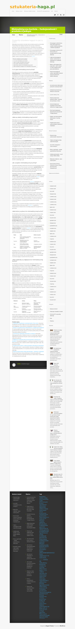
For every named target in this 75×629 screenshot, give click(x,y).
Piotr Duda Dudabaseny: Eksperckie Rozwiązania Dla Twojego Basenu (56, 112)
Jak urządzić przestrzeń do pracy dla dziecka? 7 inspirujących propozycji (31, 564)
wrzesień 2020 (53, 260)
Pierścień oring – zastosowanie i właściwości (16, 499)
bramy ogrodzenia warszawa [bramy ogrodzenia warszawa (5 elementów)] (42, 505)
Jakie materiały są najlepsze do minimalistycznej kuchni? (25, 68)
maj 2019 (52, 283)
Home (13, 11)
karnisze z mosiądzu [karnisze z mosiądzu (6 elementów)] (42, 548)
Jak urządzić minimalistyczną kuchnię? (21, 65)
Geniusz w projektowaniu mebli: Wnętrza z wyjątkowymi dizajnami (28, 329)
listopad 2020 (53, 254)
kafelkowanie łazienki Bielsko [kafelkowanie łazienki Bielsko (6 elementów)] (43, 542)
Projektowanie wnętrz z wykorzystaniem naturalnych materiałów (28, 347)
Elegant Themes (50, 625)
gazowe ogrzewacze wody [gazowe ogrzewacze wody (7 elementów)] (43, 528)
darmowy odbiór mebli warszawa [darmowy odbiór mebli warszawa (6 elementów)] (43, 509)
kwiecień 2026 (53, 186)
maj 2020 (52, 270)
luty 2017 (52, 297)
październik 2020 (53, 257)
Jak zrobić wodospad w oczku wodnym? (17, 505)
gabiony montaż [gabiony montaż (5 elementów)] (41, 520)
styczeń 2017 (53, 299)
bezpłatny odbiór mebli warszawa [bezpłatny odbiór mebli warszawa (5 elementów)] (43, 498)
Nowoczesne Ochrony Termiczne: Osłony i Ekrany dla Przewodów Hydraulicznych (17, 518)
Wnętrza (56, 11)
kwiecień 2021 (53, 241)
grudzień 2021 (53, 220)
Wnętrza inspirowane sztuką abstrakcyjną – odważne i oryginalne (28, 353)
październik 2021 (53, 225)
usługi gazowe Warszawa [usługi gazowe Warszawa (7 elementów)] (43, 612)
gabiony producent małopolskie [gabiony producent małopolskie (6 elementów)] (43, 524)
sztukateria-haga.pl (28, 42)
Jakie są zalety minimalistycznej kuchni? (21, 64)
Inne (52, 11)
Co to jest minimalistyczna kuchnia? (21, 62)
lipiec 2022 (52, 207)
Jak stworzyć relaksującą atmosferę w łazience (24, 335)
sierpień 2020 (53, 262)
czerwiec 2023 (53, 204)
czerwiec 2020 (53, 268)
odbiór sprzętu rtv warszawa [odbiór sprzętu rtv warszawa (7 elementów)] (43, 573)
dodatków (30, 207)
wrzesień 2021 (53, 228)
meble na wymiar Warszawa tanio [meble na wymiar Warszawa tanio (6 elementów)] (42, 568)
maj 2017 (52, 289)
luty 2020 (52, 278)
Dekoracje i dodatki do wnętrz (29, 11)
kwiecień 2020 (53, 273)
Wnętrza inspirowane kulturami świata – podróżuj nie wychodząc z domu (56, 99)
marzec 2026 (53, 188)
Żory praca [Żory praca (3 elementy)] (42, 618)
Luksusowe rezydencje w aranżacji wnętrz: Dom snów (25, 325)
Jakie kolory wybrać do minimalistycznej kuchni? (23, 66)
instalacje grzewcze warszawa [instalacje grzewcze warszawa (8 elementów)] (43, 537)
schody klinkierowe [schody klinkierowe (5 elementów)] (43, 595)
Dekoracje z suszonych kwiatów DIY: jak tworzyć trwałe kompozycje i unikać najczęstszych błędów (56, 415)
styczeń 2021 (53, 249)
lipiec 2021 (52, 233)
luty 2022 (52, 215)
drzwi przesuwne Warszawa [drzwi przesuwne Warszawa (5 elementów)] (43, 516)
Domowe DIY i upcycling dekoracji (43, 11)
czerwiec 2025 (53, 196)
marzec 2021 (53, 244)
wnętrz (33, 58)
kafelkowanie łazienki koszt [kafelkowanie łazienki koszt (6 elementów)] (44, 545)
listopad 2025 (53, 194)
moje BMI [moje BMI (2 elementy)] (45, 570)
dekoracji (32, 183)
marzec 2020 (53, 276)
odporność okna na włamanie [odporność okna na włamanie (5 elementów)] (42, 578)
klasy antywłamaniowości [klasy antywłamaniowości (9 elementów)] (46, 552)
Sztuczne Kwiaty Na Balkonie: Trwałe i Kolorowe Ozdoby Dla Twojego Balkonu (31, 500)
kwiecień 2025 (53, 199)
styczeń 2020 (53, 281)
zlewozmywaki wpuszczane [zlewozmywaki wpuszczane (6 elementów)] (44, 616)
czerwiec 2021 (53, 236)
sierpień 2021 (53, 231)
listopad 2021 (53, 223)
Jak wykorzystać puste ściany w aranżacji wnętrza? (31, 540)
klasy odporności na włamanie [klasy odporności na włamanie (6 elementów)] (44, 555)
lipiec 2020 (52, 265)
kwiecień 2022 (53, 209)
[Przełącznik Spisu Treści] (34, 61)
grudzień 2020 (53, 252)
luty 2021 (52, 246)
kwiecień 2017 (53, 291)
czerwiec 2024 (53, 201)
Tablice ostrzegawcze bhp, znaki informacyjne (17, 527)
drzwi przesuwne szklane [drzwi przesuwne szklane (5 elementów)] (42, 513)
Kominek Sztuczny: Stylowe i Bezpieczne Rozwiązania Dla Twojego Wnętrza (31, 517)
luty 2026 (52, 191)
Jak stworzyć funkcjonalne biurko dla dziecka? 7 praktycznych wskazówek (31, 548)
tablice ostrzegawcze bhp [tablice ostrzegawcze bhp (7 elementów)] (44, 606)
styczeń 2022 (53, 217)
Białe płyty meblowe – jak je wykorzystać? (16, 511)
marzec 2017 (53, 294)
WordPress (62, 625)
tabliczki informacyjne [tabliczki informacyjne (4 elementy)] (43, 608)
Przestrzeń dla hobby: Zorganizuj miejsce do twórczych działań (56, 398)
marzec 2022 (53, 212)
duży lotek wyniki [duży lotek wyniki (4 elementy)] (44, 518)
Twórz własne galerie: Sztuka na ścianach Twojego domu (55, 462)
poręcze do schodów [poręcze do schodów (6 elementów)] (43, 588)
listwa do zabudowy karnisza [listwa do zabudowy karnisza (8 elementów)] (43, 562)
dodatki (28, 229)
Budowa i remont (19, 11)
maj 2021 (52, 239)
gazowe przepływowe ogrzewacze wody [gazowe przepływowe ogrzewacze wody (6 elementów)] (44, 532)
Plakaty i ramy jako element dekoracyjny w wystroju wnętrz (56, 118)
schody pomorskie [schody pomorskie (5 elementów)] (42, 598)
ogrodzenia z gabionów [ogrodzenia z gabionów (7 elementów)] (44, 581)
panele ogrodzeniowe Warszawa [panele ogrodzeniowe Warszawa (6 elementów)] (44, 585)
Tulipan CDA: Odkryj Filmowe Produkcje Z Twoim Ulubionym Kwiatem (56, 448)
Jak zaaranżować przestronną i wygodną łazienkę (55, 350)
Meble (38, 178)
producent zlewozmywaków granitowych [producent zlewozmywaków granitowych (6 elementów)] (45, 592)
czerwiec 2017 (53, 286)
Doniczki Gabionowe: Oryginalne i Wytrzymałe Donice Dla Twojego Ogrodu (56, 106)
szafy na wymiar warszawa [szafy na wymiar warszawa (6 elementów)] (42, 602)
